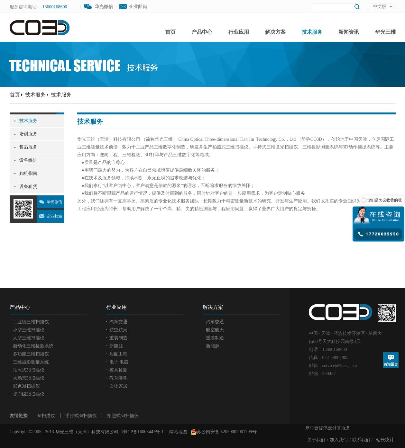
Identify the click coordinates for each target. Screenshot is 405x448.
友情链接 (19, 415)
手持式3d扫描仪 (81, 415)
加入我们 (339, 439)
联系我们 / (362, 439)
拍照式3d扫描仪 (123, 415)
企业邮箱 (138, 6)
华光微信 (54, 202)
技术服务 (35, 94)
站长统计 (385, 439)
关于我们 (316, 439)
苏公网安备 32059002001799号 (223, 432)
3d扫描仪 (46, 415)
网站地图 (177, 431)
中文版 (379, 6)
